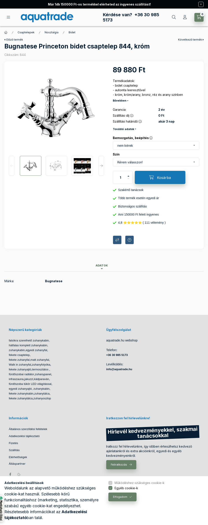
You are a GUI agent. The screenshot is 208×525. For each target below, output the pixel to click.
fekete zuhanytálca (21, 398)
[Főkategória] (5, 32)
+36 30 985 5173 (117, 355)
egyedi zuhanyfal (36, 350)
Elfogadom (120, 496)
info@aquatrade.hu (119, 369)
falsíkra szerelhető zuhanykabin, (29, 340)
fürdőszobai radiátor (21, 374)
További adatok (123, 129)
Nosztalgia (51, 32)
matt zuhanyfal (40, 359)
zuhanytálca (41, 393)
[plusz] (128, 174)
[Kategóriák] (8, 17)
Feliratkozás (119, 464)
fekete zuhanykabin (21, 393)
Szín (116, 154)
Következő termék (190, 39)
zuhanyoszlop (42, 398)
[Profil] (185, 17)
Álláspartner (17, 463)
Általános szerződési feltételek (28, 429)
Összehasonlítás (117, 240)
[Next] (101, 166)
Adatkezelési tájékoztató (24, 436)
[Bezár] (201, 4)
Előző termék (14, 39)
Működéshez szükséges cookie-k (139, 483)
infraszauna (16, 379)
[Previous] (11, 166)
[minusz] (128, 180)
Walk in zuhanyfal (20, 364)
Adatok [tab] (102, 265)
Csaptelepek (26, 32)
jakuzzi (28, 379)
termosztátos (40, 369)
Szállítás (14, 450)
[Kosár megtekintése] (199, 17)
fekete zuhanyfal (19, 359)
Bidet (72, 32)
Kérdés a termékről (129, 240)
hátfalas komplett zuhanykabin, (28, 345)
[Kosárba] (160, 177)
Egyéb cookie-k (126, 488)
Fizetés (13, 443)
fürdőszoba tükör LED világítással (30, 384)
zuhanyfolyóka (41, 364)
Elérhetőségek (18, 457)
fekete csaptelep (19, 355)
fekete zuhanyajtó (20, 369)
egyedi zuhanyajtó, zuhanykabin (29, 388)
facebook (10, 474)
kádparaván (41, 379)
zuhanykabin (17, 350)
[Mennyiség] (120, 177)
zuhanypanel (43, 374)
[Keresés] (174, 17)
